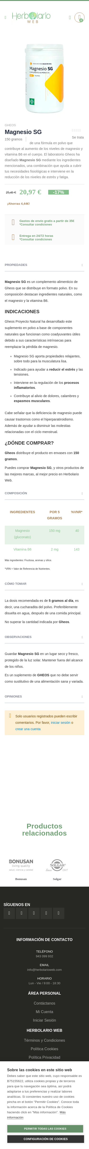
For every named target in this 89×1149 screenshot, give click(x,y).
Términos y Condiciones (44, 1040)
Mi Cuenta (44, 1012)
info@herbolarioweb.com (44, 969)
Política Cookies (44, 1049)
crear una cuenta (28, 729)
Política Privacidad (44, 1057)
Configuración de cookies (45, 1139)
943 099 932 (44, 956)
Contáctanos (44, 1003)
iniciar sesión (60, 722)
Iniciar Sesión (44, 1020)
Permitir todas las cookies (45, 1128)
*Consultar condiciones (35, 224)
